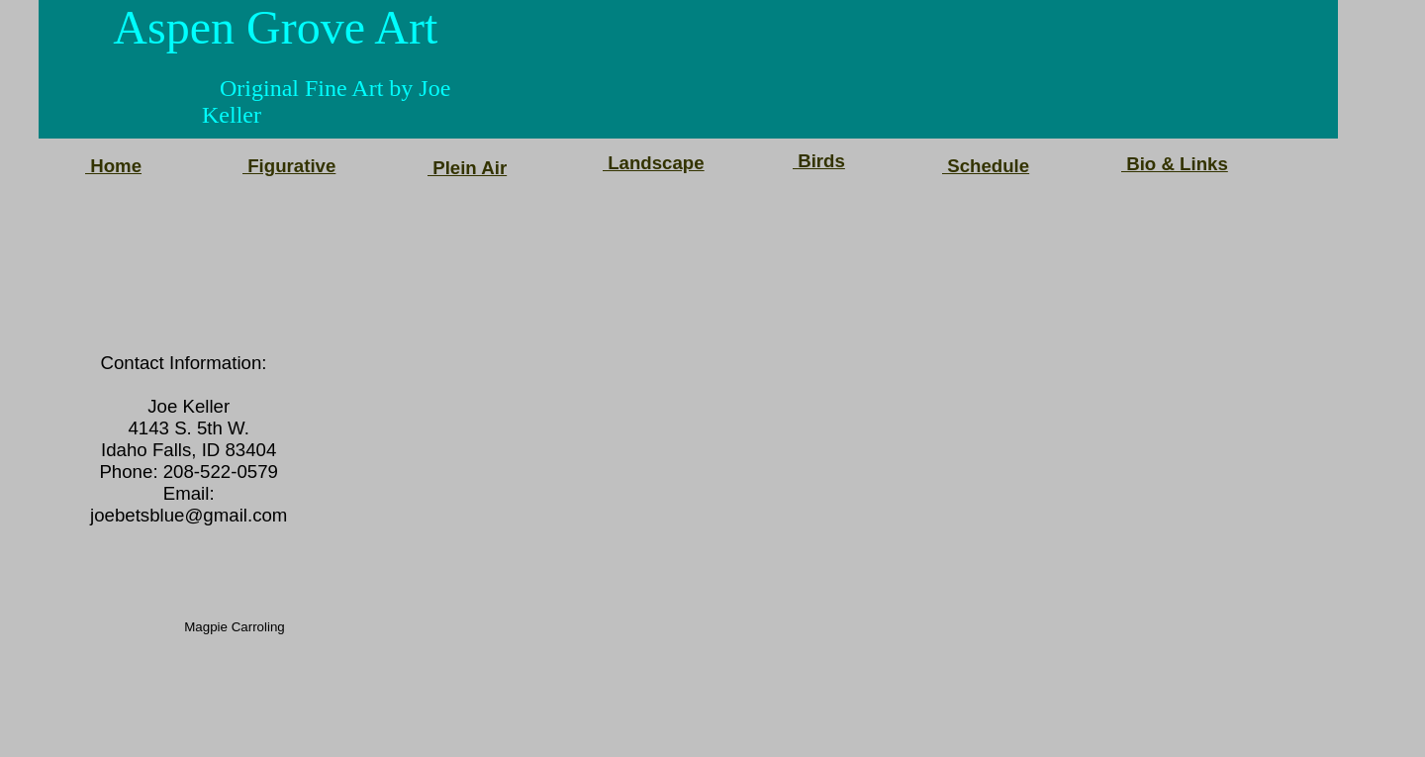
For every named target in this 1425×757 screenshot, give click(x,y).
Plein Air (467, 167)
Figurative (288, 165)
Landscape (654, 162)
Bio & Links (1174, 163)
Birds (819, 160)
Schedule (985, 165)
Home (113, 165)
